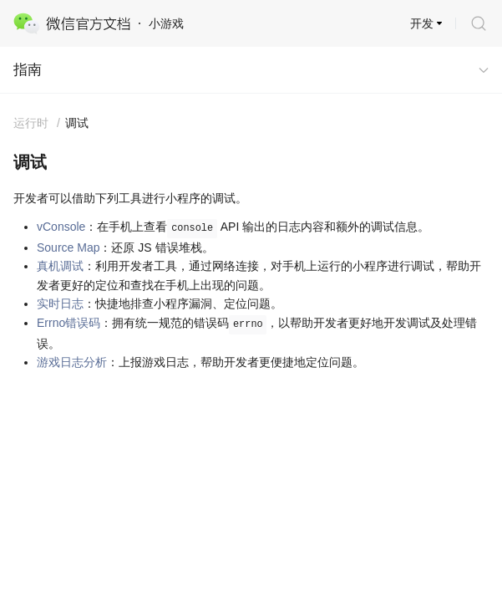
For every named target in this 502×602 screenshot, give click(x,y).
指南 (27, 70)
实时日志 (60, 303)
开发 (422, 23)
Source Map (68, 247)
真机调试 (60, 266)
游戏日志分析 (72, 362)
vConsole (61, 226)
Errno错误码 (68, 322)
